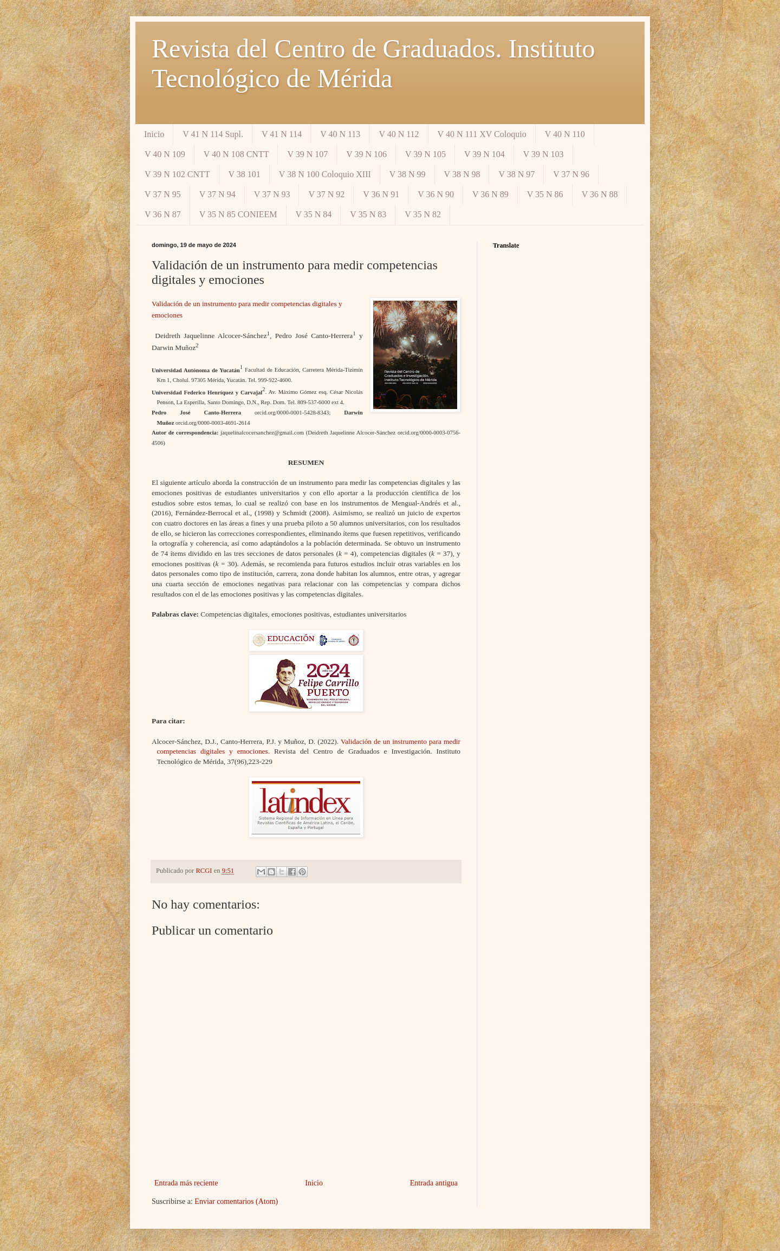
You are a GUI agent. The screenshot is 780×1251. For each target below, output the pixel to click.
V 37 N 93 (272, 194)
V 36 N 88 (600, 194)
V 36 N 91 (381, 194)
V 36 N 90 (436, 194)
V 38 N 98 (462, 174)
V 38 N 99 (407, 174)
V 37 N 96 (571, 174)
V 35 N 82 (423, 214)
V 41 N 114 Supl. (213, 134)
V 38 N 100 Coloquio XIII (325, 174)
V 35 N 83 (368, 214)
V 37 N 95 (163, 194)
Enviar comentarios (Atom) (236, 1201)
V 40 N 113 (340, 134)
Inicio (154, 134)
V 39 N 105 (425, 154)
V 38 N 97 (516, 174)
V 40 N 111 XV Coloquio (482, 134)
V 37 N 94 (217, 194)
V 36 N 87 (163, 214)
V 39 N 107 (307, 154)
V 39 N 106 (366, 154)
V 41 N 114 (282, 134)
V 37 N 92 (326, 194)
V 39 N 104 (484, 154)
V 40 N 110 (565, 134)
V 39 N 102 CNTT (177, 174)
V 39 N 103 (543, 154)
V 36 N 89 (490, 194)
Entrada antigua (434, 1183)
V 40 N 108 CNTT (236, 154)
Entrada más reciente (186, 1183)
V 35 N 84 (314, 214)
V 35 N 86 (545, 194)
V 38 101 (245, 174)
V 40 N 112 (399, 134)
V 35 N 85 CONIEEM (238, 214)
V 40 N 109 (165, 154)
